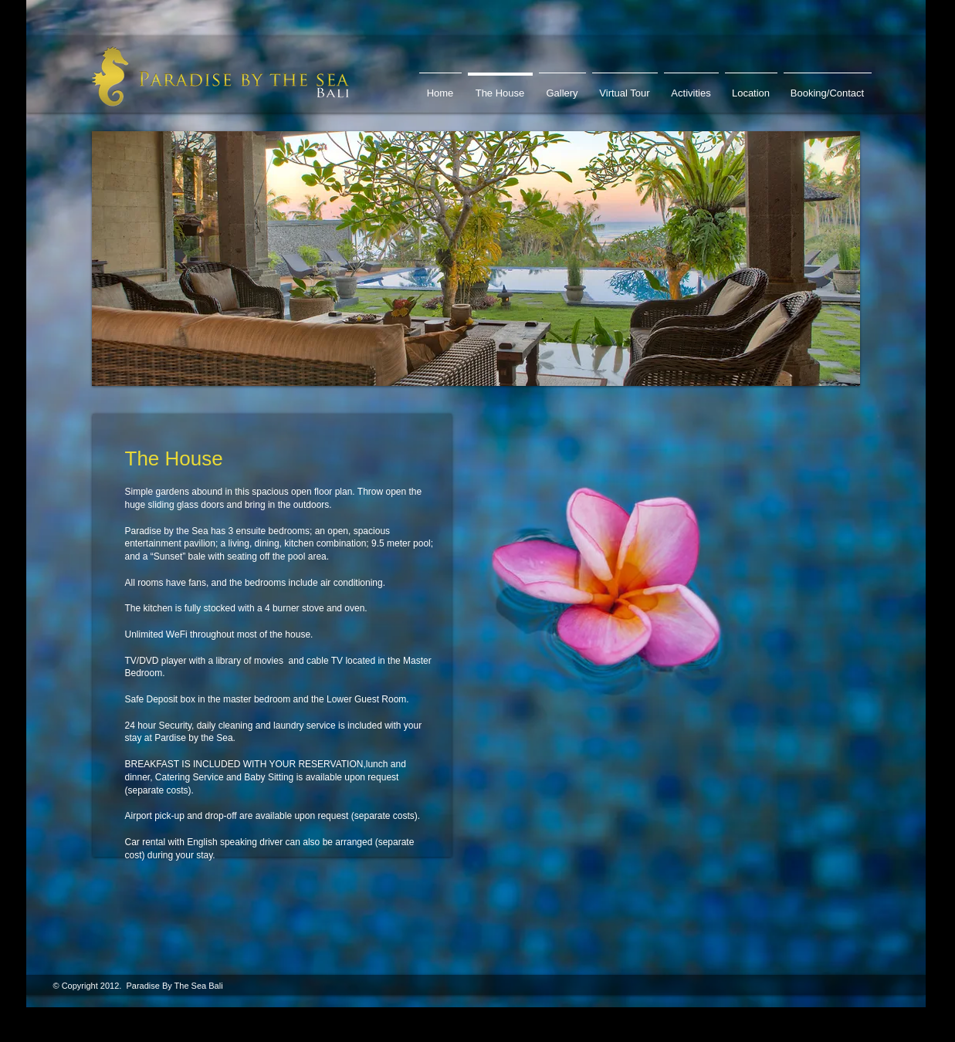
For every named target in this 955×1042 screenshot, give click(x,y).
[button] (476, 258)
